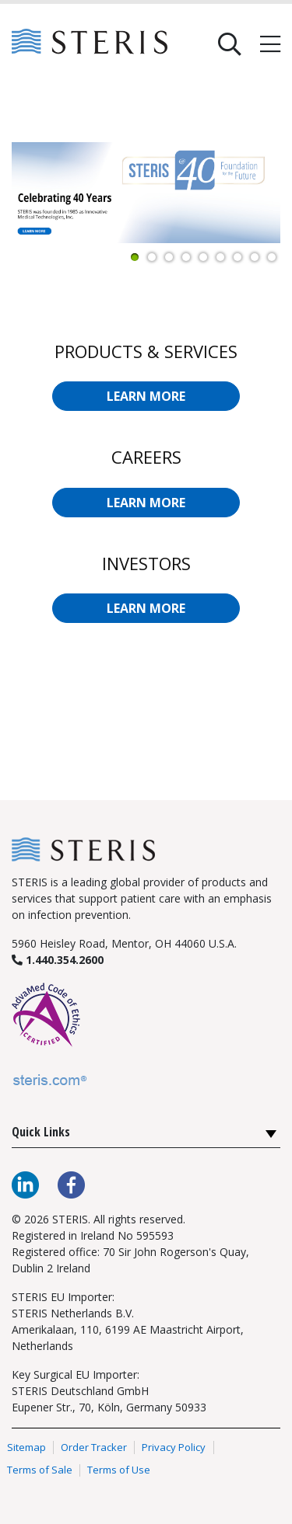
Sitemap (26, 1447)
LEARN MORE (146, 396)
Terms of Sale (39, 1470)
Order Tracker (94, 1447)
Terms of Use (118, 1470)
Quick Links (41, 1131)
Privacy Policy (174, 1447)
